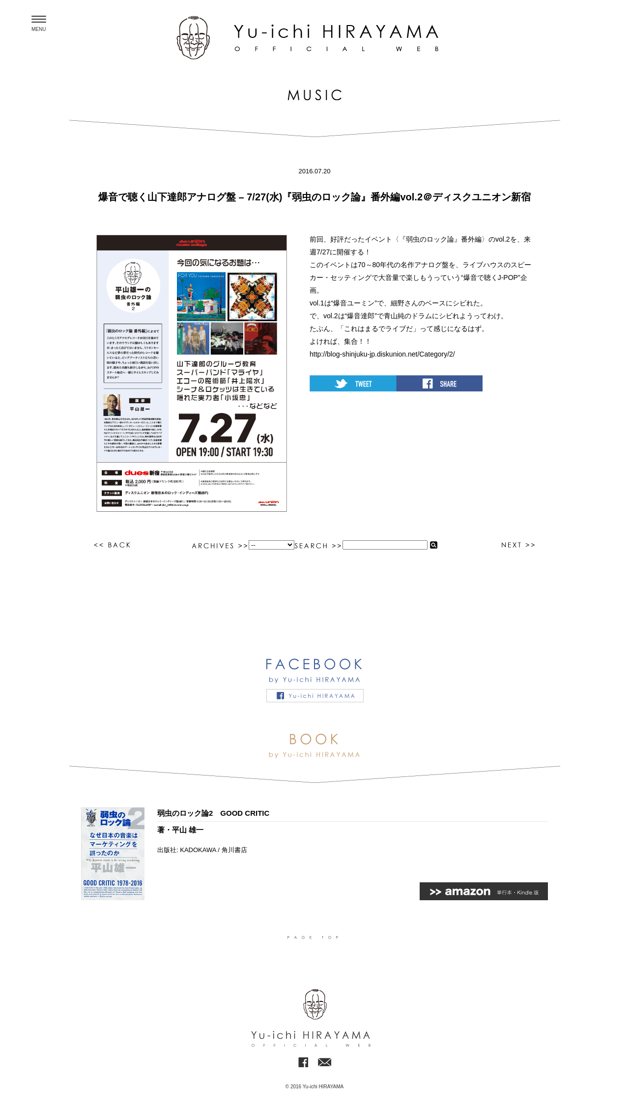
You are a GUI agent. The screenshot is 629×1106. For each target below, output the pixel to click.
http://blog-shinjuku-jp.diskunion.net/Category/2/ (382, 354)
